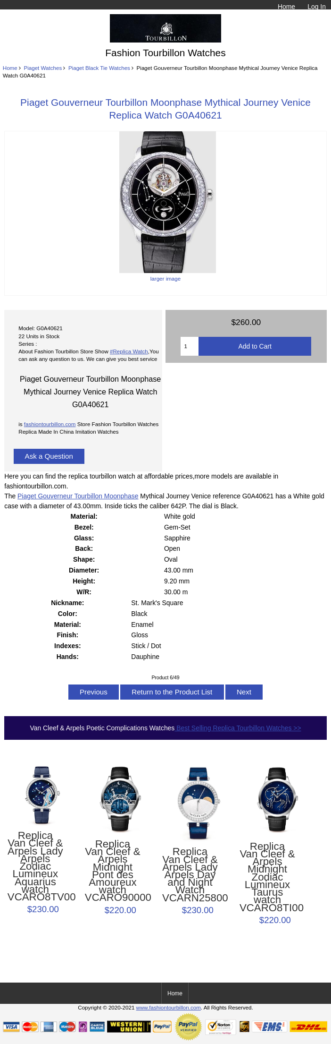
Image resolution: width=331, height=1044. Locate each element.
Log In (316, 6)
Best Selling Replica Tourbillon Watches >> (237, 728)
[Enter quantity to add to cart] (190, 346)
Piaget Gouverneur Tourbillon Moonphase (77, 496)
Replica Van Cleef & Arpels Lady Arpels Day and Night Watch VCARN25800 (190, 875)
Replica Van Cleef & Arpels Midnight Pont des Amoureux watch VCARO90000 (113, 871)
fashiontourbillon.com (50, 424)
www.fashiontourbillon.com (168, 1007)
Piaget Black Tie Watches (99, 68)
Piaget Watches (43, 68)
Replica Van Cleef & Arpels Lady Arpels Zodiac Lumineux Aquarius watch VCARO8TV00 (35, 866)
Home (286, 6)
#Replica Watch (129, 351)
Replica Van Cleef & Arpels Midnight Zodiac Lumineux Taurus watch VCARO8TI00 (267, 877)
